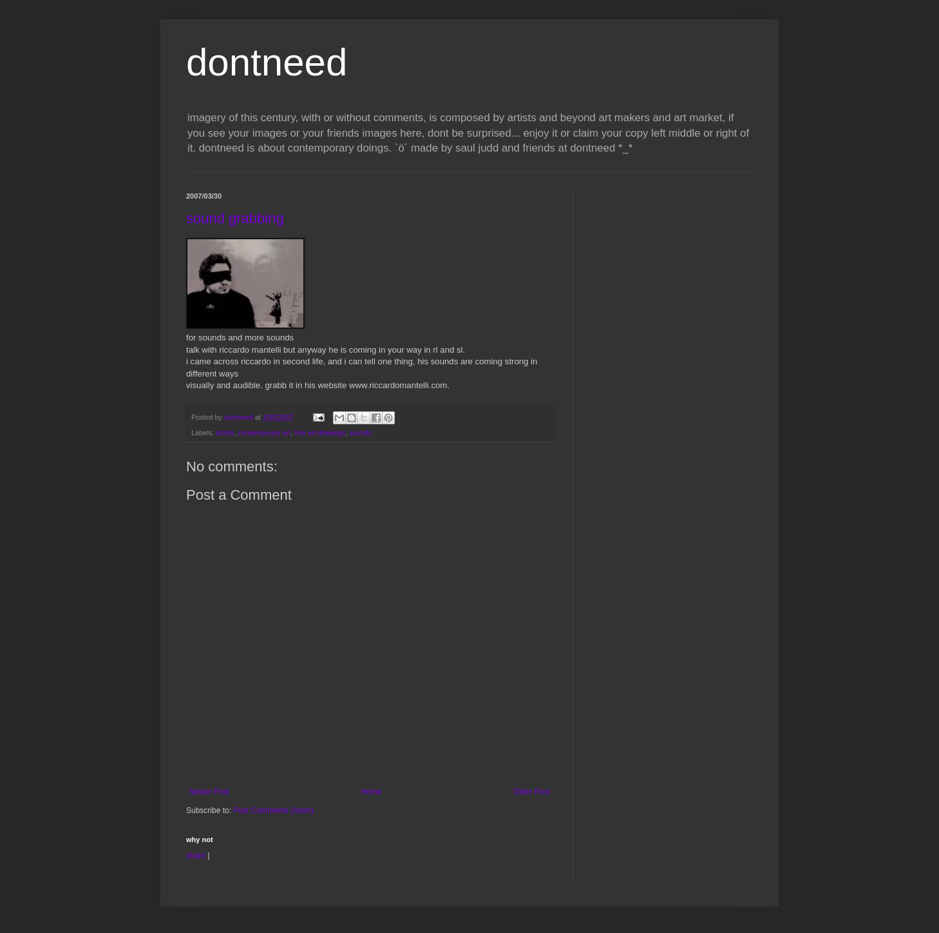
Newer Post (209, 791)
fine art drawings (319, 433)
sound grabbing (235, 218)
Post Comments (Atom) (273, 810)
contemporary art (264, 433)
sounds (360, 433)
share (195, 855)
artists (225, 433)
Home (371, 791)
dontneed (266, 62)
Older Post (531, 791)
